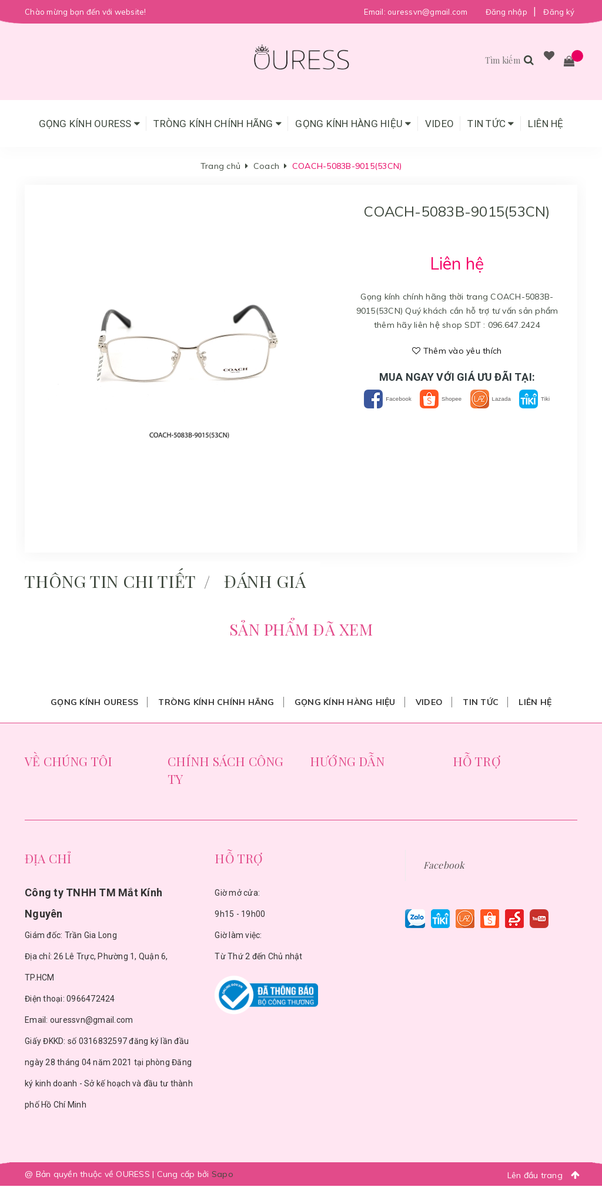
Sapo (222, 1175)
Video (439, 123)
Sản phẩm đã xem (301, 630)
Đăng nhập (506, 11)
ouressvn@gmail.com (427, 11)
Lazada (523, 399)
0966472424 (90, 1000)
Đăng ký (558, 11)
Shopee (459, 399)
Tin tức (490, 123)
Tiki (457, 416)
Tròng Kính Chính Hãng (217, 123)
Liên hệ (546, 123)
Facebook (390, 399)
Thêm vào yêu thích (456, 350)
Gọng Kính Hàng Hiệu (353, 123)
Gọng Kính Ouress (90, 123)
